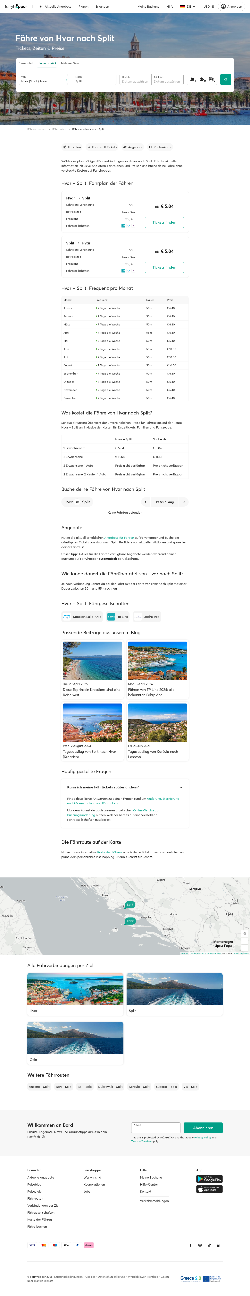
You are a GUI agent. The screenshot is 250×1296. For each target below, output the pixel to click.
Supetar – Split (166, 1087)
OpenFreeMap (197, 953)
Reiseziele (34, 1191)
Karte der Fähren (109, 852)
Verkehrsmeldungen (154, 1201)
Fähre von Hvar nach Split (88, 129)
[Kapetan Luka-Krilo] (82, 616)
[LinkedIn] (219, 1245)
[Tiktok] (209, 1245)
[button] (77, 501)
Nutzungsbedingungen (68, 1276)
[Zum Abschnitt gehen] (71, 147)
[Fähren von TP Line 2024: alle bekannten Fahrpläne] (158, 669)
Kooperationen (94, 1184)
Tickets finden (164, 222)
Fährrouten (59, 129)
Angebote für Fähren (119, 538)
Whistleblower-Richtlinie (143, 1276)
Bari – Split (63, 1087)
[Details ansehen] (43, 1136)
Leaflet (184, 953)
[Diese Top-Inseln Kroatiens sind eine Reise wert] (92, 669)
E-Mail (137, 1125)
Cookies (90, 1276)
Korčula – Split (139, 1087)
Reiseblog (34, 1184)
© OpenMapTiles (213, 953)
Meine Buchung (149, 6)
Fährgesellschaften (40, 1212)
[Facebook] (191, 1245)
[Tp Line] (117, 616)
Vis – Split (190, 1087)
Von (23, 77)
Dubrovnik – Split (110, 1087)
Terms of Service (141, 1141)
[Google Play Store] (209, 1179)
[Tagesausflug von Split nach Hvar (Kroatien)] (92, 731)
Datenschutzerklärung (111, 1276)
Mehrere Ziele (70, 63)
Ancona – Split (39, 1087)
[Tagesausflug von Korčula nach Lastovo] (158, 731)
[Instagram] (200, 1245)
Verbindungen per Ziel (43, 1205)
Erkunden (102, 6)
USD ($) (209, 6)
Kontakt (145, 1191)
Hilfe (170, 6)
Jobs (87, 1191)
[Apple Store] (209, 1189)
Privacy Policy (202, 1137)
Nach (78, 77)
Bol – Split (85, 1087)
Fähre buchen (37, 1226)
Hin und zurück (47, 63)
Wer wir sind (92, 1177)
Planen (83, 6)
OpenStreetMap (241, 953)
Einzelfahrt (26, 63)
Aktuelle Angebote (55, 6)
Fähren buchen (36, 129)
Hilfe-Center (149, 1184)
